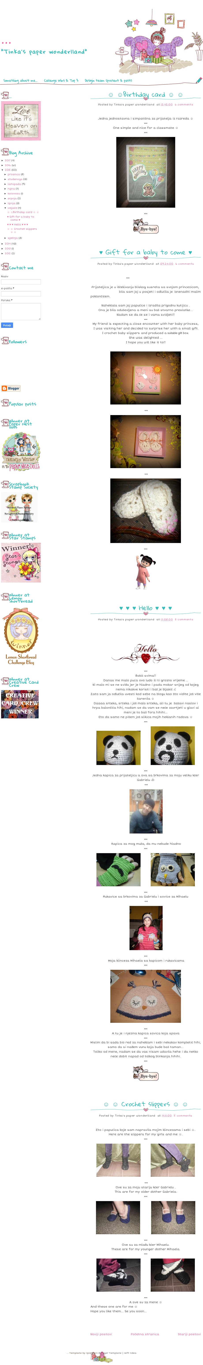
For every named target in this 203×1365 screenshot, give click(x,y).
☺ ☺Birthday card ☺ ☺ (23, 212)
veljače (12, 208)
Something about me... (20, 80)
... (6, 38)
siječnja (13, 238)
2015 (8, 170)
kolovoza (14, 193)
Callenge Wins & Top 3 (61, 80)
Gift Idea (130, 1353)
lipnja (11, 203)
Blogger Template (110, 1353)
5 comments (184, 619)
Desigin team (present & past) (108, 80)
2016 (8, 165)
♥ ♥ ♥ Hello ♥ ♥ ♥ (17, 224)
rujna (11, 188)
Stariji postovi (189, 1334)
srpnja (12, 198)
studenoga (15, 179)
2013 (8, 248)
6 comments (184, 104)
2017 (7, 160)
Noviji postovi (101, 1334)
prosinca (14, 174)
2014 (8, 243)
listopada (14, 184)
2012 (8, 253)
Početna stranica (145, 1334)
